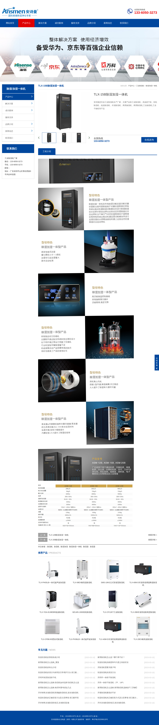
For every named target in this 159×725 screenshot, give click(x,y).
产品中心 (26, 23)
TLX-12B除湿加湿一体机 (59, 535)
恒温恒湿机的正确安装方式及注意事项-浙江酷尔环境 (118, 698)
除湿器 (86, 547)
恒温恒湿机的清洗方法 (107, 672)
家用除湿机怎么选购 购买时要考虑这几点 (54, 688)
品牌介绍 (91, 23)
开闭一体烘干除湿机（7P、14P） (111, 682)
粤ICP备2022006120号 (100, 719)
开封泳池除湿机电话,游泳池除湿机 (111, 703)
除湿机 (50, 547)
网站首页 (10, 23)
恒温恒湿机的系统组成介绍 (49, 657)
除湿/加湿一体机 (151, 86)
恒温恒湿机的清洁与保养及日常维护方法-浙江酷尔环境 (59, 672)
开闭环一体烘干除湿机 (107, 677)
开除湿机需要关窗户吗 (107, 667)
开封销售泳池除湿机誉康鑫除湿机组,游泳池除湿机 (58, 693)
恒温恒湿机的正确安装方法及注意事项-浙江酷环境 (58, 698)
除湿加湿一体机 (75, 547)
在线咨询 (149, 139)
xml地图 (154, 2)
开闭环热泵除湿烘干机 (47, 677)
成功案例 (59, 23)
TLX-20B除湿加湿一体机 (59, 540)
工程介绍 (47, 151)
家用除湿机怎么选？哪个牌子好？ (111, 657)
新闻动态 (108, 23)
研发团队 (130, 2)
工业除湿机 (140, 86)
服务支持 (75, 23)
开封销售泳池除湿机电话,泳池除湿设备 (53, 703)
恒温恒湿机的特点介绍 (47, 667)
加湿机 (56, 547)
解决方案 (43, 23)
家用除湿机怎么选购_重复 (48, 662)
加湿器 (92, 547)
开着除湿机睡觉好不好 (107, 693)
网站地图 (142, 2)
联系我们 (124, 23)
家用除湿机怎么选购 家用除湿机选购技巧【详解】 (118, 688)
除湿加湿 (64, 547)
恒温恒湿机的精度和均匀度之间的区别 (113, 662)
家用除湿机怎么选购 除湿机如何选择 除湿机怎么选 (58, 682)
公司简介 (118, 2)
